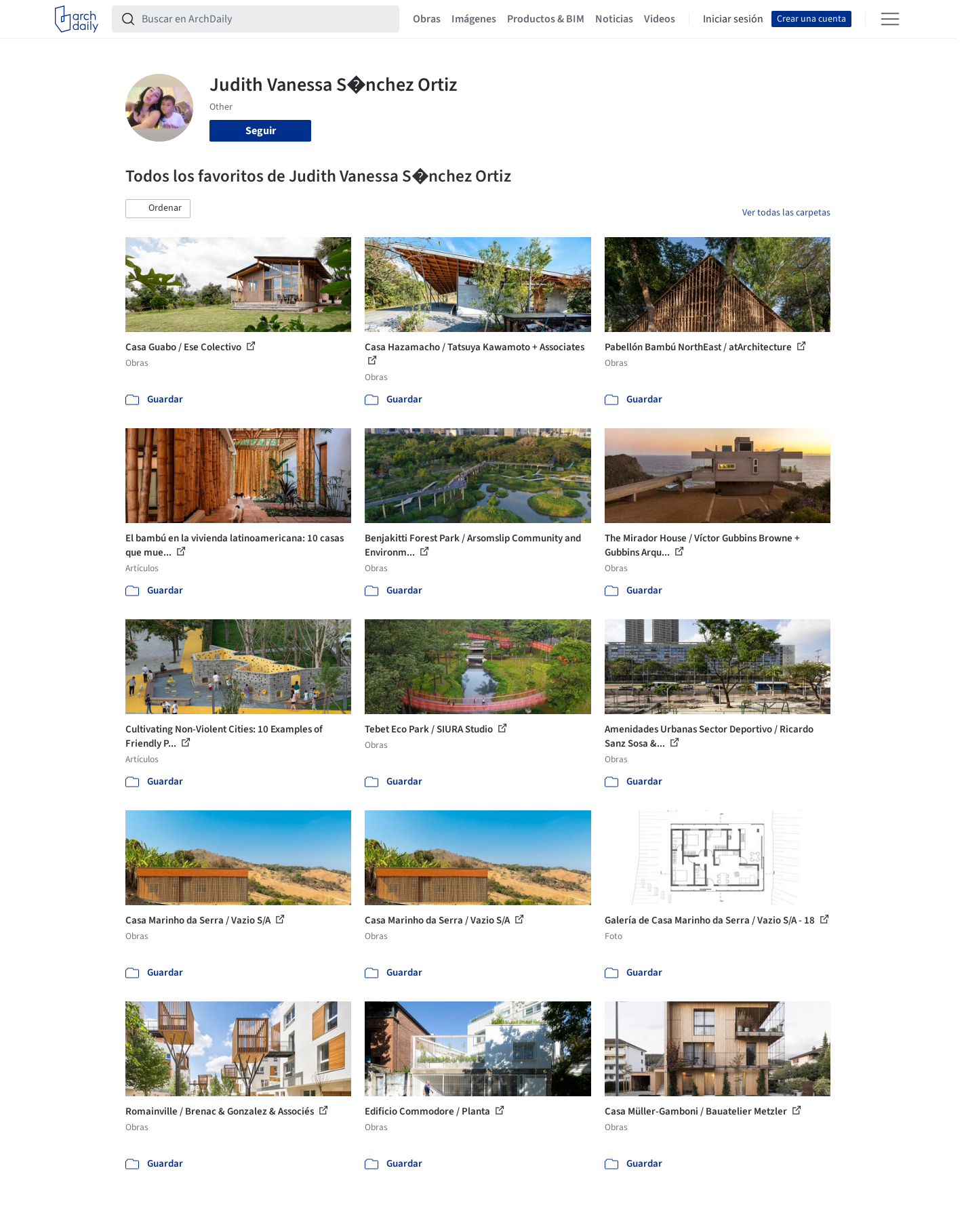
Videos (659, 19)
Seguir (260, 130)
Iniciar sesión (733, 19)
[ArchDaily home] (76, 19)
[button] (157, 208)
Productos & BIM (545, 19)
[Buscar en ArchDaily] (266, 19)
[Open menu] (890, 19)
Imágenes (473, 19)
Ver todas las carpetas (786, 212)
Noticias (614, 19)
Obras (427, 19)
